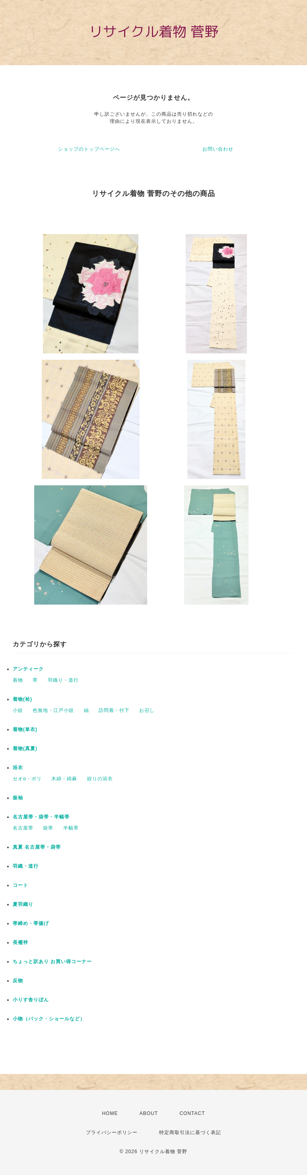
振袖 (18, 798)
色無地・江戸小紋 (53, 710)
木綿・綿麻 (64, 778)
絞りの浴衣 (100, 778)
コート (20, 885)
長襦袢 (20, 942)
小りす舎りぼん (31, 999)
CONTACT (192, 1113)
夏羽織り (23, 904)
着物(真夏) (25, 748)
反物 (18, 980)
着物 (18, 680)
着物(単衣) (25, 729)
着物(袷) (22, 699)
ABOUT (149, 1113)
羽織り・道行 (63, 680)
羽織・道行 (26, 866)
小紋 (18, 710)
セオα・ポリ (27, 778)
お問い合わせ (217, 149)
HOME (110, 1113)
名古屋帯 (23, 828)
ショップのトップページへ (89, 149)
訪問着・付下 (114, 710)
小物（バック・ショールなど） (49, 1019)
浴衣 (18, 767)
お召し (147, 710)
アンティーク (28, 669)
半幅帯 (71, 828)
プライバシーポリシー (112, 1132)
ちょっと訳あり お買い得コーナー (52, 961)
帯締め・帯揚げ (31, 923)
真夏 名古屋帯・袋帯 (37, 847)
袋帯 (48, 828)
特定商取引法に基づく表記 (190, 1132)
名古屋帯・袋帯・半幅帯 (41, 817)
